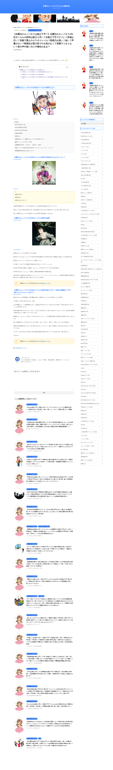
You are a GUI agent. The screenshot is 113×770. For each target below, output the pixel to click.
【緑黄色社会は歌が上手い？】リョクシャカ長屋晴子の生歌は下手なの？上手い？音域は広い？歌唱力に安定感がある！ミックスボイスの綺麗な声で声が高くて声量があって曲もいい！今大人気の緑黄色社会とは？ (49, 531)
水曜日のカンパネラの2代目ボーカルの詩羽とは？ (32, 69)
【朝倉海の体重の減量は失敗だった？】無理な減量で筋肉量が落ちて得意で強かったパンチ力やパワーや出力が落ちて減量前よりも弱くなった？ (96, 37)
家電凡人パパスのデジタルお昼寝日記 (56, 6)
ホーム (47, 759)
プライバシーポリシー (55, 759)
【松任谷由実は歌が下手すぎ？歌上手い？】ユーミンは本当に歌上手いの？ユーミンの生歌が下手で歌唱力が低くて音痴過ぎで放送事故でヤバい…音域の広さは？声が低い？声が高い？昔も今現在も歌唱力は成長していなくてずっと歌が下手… (49, 691)
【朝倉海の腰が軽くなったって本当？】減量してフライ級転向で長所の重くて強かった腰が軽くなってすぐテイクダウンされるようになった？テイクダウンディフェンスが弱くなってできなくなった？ (96, 91)
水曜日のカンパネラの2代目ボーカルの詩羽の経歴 (33, 74)
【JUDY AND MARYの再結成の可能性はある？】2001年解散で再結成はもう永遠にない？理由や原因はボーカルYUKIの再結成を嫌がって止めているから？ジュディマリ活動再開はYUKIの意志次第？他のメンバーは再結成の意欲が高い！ (49, 494)
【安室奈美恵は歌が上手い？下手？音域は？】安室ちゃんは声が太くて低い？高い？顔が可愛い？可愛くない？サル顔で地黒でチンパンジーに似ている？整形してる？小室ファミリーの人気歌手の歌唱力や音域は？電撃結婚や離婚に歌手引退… (49, 659)
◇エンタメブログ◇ (56, 765)
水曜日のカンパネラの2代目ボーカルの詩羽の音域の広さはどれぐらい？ (37, 71)
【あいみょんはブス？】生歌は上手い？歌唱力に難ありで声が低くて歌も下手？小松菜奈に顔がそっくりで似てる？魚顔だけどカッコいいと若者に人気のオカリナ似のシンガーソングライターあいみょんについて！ (49, 620)
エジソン (34, 105)
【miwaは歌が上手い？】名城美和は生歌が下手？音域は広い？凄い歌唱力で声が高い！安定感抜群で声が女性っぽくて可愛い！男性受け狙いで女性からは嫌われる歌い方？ (49, 674)
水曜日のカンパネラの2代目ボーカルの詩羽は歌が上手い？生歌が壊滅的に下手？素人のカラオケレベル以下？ (44, 77)
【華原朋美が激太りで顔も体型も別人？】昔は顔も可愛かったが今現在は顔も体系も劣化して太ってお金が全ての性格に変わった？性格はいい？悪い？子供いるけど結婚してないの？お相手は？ (49, 564)
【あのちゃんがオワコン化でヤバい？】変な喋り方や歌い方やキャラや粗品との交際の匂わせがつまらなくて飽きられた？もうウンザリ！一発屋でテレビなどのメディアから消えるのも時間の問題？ (49, 446)
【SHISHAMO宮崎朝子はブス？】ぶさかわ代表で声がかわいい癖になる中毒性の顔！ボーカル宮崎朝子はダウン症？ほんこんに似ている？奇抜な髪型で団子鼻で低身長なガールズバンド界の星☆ (49, 511)
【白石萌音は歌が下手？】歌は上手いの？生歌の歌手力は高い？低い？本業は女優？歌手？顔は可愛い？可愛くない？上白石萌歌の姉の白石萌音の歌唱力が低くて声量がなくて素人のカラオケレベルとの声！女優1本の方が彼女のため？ (49, 743)
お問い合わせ (64, 759)
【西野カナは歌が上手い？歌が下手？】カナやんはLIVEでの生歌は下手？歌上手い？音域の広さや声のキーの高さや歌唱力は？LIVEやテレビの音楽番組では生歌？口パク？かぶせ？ (49, 581)
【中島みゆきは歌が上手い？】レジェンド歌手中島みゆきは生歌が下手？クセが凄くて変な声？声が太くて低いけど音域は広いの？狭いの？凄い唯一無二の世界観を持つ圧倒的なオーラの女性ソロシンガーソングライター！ (49, 479)
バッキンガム (34, 236)
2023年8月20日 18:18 (25, 357)
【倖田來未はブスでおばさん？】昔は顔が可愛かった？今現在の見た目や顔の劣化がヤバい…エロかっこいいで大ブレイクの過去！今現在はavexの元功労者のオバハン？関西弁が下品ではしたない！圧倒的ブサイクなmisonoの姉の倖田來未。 (49, 724)
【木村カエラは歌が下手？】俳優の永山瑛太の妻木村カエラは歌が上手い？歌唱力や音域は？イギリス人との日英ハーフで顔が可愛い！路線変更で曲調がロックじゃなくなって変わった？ (49, 461)
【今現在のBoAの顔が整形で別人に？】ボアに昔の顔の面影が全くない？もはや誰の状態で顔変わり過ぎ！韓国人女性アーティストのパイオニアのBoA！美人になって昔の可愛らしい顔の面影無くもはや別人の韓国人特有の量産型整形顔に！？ (49, 424)
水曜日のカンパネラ (45, 283)
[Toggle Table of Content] (66, 67)
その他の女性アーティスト (21, 347)
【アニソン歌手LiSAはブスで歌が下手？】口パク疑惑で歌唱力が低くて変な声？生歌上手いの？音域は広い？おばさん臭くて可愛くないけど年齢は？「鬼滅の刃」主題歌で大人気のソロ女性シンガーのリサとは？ (49, 549)
